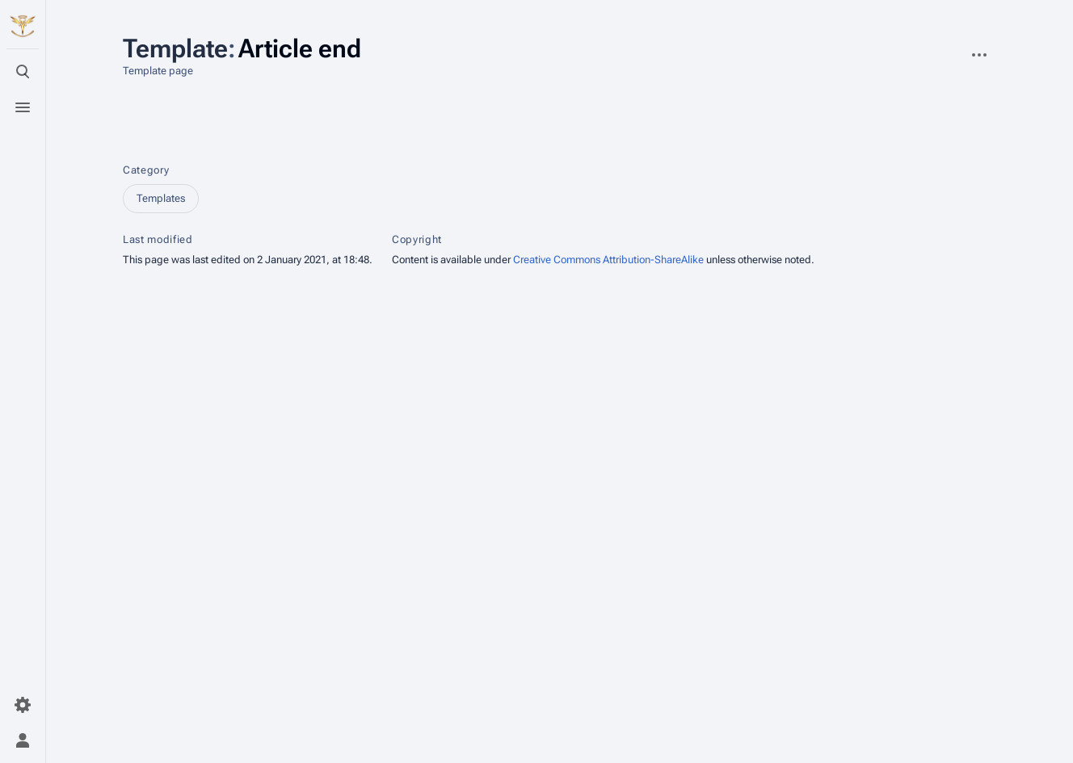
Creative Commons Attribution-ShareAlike (608, 260)
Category (146, 170)
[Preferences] (22, 705)
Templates (161, 198)
